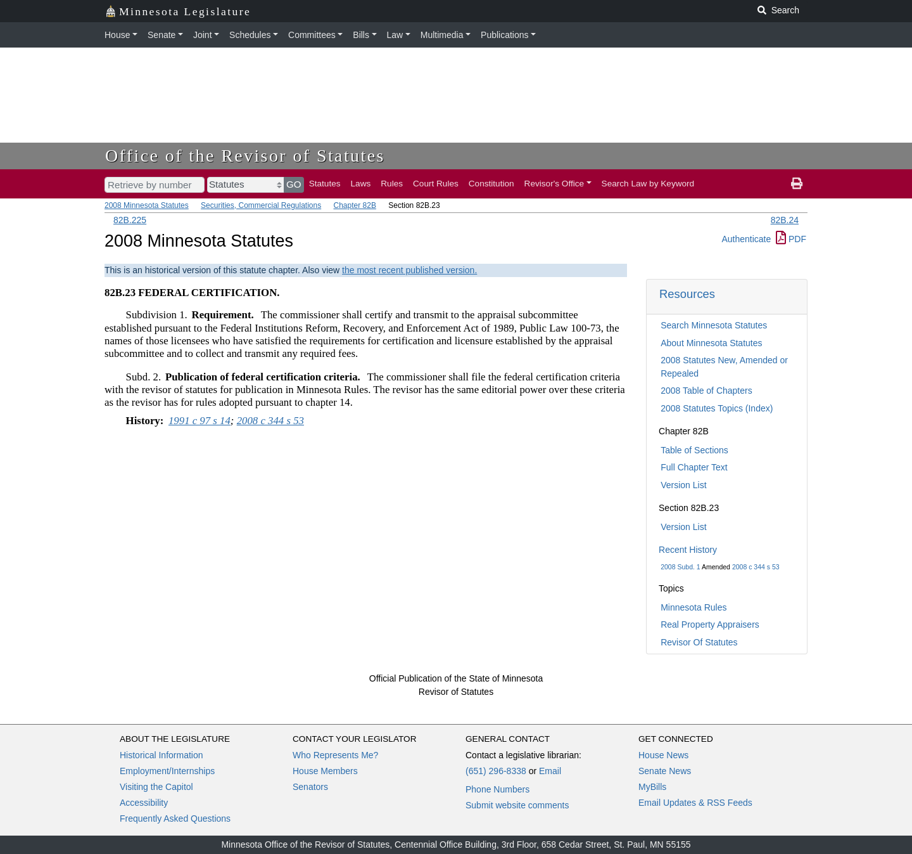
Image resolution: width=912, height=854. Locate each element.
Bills (361, 35)
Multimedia (442, 35)
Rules (392, 183)
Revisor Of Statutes (699, 642)
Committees (312, 35)
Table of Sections (694, 450)
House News (663, 755)
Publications (505, 35)
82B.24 (785, 220)
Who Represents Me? (335, 755)
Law (395, 35)
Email (550, 771)
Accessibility (144, 803)
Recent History (688, 550)
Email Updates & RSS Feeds (695, 803)
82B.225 (129, 220)
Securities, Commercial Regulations (261, 205)
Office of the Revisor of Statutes (245, 155)
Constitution (491, 183)
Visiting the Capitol (156, 787)
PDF (791, 239)
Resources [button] (687, 294)
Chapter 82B (355, 205)
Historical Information (161, 755)
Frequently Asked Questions (175, 818)
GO (293, 184)
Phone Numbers (497, 789)
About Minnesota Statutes (711, 343)
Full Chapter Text (694, 467)
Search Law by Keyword (648, 183)
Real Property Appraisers (710, 624)
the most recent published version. (409, 270)
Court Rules (436, 183)
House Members (325, 771)
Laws (361, 183)
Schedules (249, 35)
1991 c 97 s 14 (199, 421)
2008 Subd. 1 (680, 567)
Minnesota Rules (693, 607)
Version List (683, 485)
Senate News (664, 771)
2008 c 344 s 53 (756, 567)
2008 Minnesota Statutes (146, 205)
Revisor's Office (554, 183)
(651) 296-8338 (496, 771)
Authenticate (746, 239)
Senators (310, 787)
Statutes (325, 183)
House (117, 35)
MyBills (652, 787)
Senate (161, 35)
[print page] (797, 183)
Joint (202, 35)
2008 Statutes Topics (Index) (717, 408)
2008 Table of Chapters (706, 390)
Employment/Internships (167, 771)
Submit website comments (517, 805)
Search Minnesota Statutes (714, 325)
